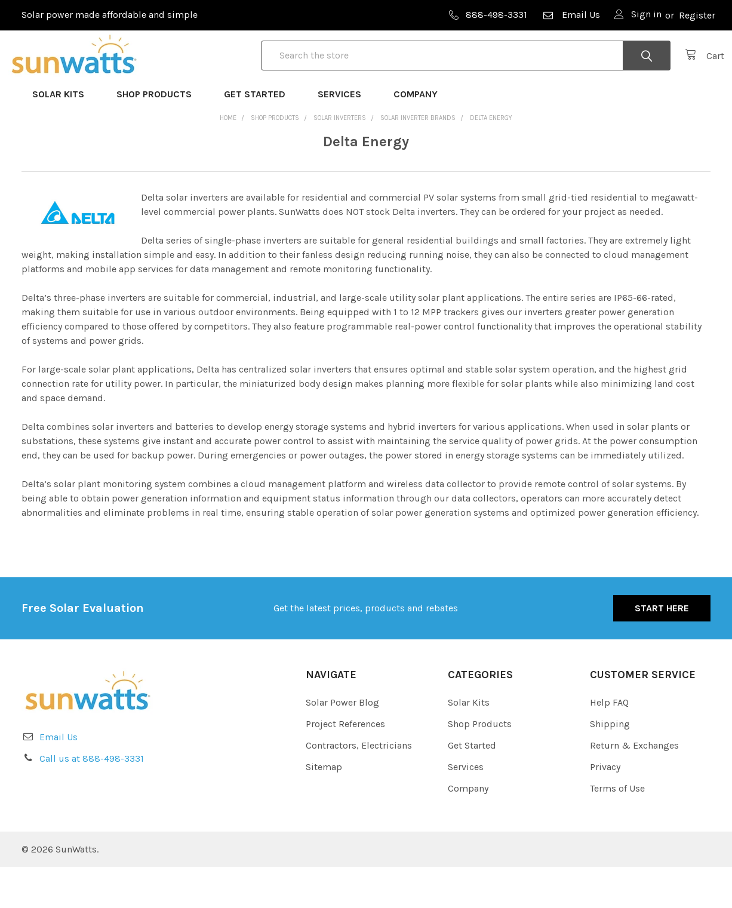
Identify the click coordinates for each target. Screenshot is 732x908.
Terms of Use (617, 829)
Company (420, 135)
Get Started (260, 135)
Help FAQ (609, 743)
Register (697, 15)
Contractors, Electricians (359, 786)
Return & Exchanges (634, 786)
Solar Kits (63, 135)
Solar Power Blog (342, 743)
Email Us (571, 14)
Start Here (662, 649)
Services (345, 135)
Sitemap (324, 808)
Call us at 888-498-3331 (91, 799)
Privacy (605, 808)
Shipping (610, 765)
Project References (345, 765)
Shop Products (159, 135)
